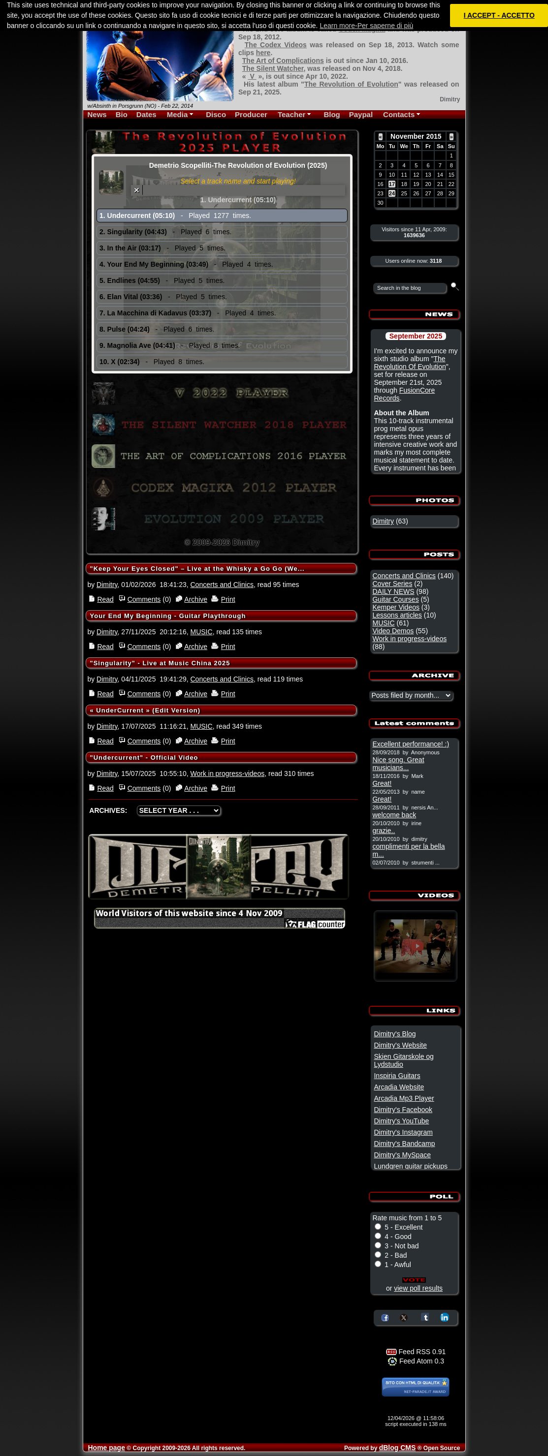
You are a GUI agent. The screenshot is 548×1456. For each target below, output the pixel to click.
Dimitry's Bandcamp (404, 1143)
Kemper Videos (395, 607)
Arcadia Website (399, 1087)
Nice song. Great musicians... (398, 764)
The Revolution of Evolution (351, 84)
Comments (144, 599)
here (263, 53)
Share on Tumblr (425, 1317)
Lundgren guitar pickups (410, 1166)
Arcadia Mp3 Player (404, 1098)
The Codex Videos (276, 45)
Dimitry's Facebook (403, 1110)
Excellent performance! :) (410, 744)
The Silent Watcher (273, 68)
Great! (381, 783)
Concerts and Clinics (222, 585)
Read (105, 599)
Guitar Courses (395, 599)
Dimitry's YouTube (401, 1121)
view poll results (418, 1288)
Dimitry (107, 585)
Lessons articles (396, 615)
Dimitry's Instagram (403, 1132)
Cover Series (392, 584)
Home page (106, 1448)
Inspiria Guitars (397, 1076)
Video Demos (393, 631)
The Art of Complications (283, 60)
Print (228, 599)
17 (392, 184)
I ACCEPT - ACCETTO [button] (499, 15)
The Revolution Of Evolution (410, 363)
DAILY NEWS (393, 591)
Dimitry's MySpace (402, 1155)
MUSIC (202, 632)
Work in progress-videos (228, 773)
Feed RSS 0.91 (416, 1352)
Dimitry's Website (400, 1045)
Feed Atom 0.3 (415, 1361)
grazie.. (383, 831)
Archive (195, 599)
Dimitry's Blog (395, 1034)
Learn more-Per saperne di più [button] (366, 26)
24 (392, 193)
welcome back (394, 815)
